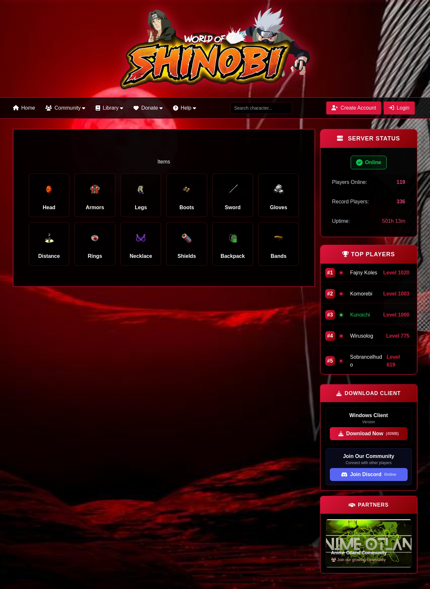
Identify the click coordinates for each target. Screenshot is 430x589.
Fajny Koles (364, 272)
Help (184, 108)
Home (24, 108)
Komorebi (361, 293)
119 (401, 182)
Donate (148, 108)
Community (65, 108)
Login (399, 108)
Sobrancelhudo (366, 360)
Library (109, 108)
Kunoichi (360, 315)
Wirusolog (361, 336)
